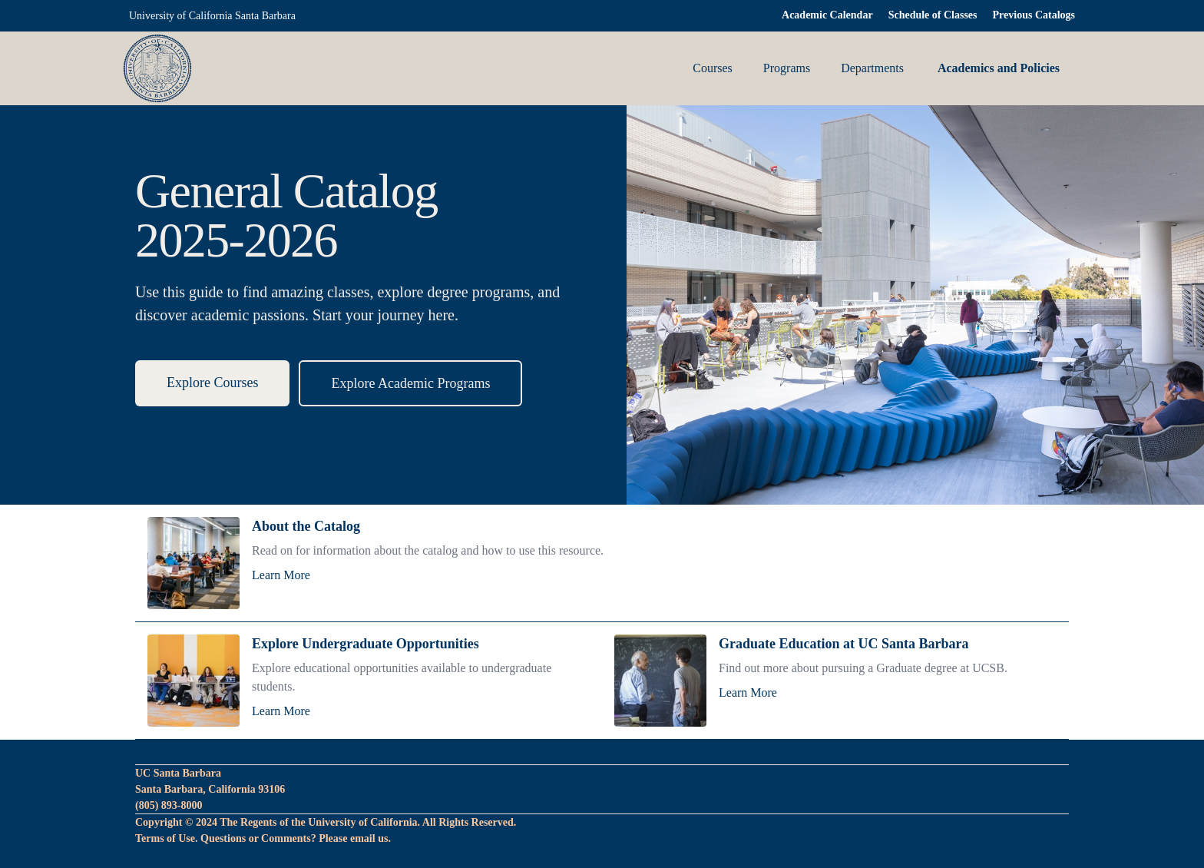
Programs (786, 68)
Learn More (281, 574)
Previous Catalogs (1034, 15)
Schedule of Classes (932, 15)
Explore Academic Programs (410, 383)
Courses (713, 68)
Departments (872, 68)
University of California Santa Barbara (212, 16)
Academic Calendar (827, 15)
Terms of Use (165, 838)
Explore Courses (212, 382)
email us (369, 838)
